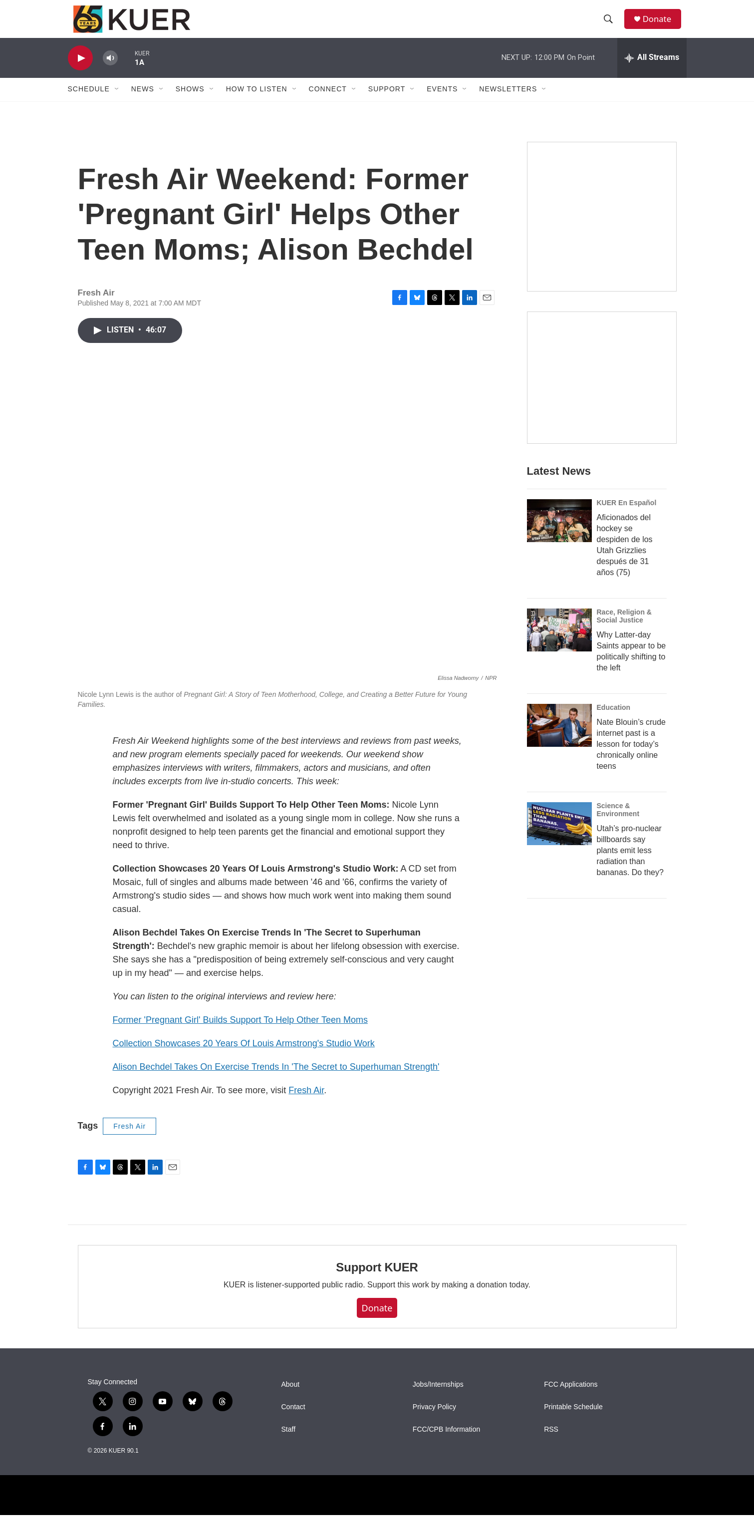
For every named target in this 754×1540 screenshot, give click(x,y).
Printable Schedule (573, 1432)
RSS (551, 1454)
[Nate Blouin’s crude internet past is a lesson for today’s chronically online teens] (559, 769)
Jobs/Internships (438, 1409)
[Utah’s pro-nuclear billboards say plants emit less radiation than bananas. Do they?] (559, 868)
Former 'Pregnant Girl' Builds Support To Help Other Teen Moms (240, 1044)
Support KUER (377, 1292)
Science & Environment (618, 854)
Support (386, 104)
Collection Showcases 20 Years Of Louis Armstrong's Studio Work (244, 1068)
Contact (293, 1432)
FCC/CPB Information (446, 1454)
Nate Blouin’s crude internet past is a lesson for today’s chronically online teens (631, 788)
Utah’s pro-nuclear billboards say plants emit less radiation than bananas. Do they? (630, 895)
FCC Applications (570, 1409)
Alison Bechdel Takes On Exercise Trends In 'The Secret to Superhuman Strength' (276, 1091)
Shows (190, 104)
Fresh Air (306, 1115)
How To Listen (256, 104)
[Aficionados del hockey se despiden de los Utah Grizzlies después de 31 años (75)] (559, 565)
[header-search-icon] (611, 26)
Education (614, 752)
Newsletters (508, 104)
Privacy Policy (434, 1432)
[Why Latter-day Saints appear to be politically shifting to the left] (559, 674)
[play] (80, 72)
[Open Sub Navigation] (117, 104)
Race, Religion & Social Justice (624, 660)
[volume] (110, 72)
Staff (288, 1454)
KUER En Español (627, 547)
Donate (661, 26)
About (290, 1409)
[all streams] (652, 72)
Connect (328, 104)
